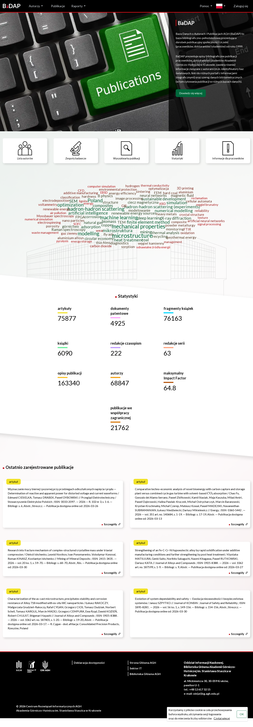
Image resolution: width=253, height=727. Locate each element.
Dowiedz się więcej (190, 93)
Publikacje (58, 6)
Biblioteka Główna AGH (145, 682)
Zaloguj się (240, 6)
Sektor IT (136, 677)
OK (241, 714)
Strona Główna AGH (143, 671)
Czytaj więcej (221, 718)
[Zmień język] (221, 6)
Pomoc (204, 6)
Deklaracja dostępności (89, 671)
